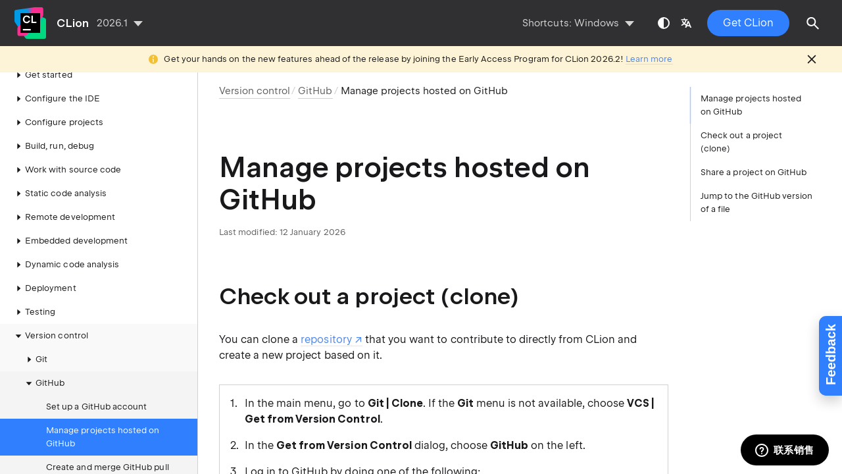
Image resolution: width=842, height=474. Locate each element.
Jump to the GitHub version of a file (757, 202)
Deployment (44, 264)
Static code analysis (59, 169)
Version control (50, 312)
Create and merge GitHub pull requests (107, 449)
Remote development (63, 193)
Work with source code (66, 146)
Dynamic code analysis (65, 241)
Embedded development (70, 217)
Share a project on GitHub (753, 172)
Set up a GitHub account (96, 383)
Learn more (649, 59)
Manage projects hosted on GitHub (102, 413)
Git (34, 335)
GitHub (43, 359)
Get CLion (748, 22)
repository (326, 339)
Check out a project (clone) (741, 141)
